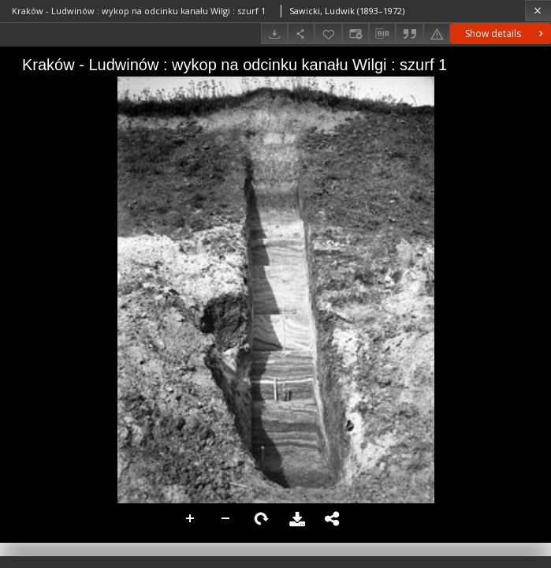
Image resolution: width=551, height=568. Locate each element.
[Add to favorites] (328, 33)
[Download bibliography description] (382, 34)
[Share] (301, 33)
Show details (505, 33)
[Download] (274, 33)
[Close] (538, 10)
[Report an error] (436, 33)
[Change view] (355, 33)
